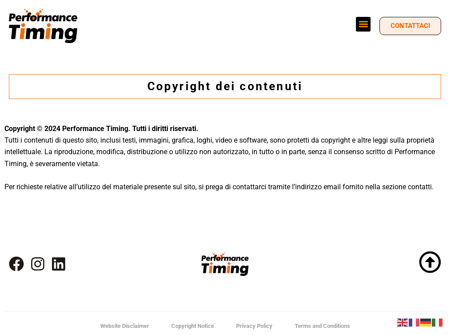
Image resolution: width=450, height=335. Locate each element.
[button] (363, 24)
